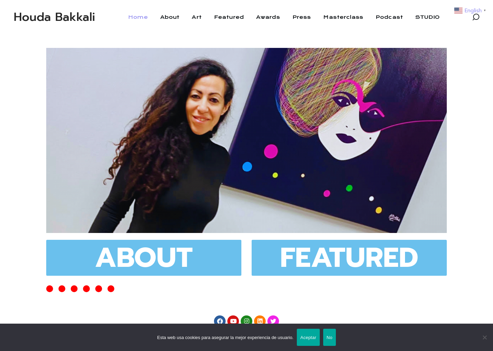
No (329, 337)
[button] (475, 17)
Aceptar (308, 337)
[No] (484, 337)
